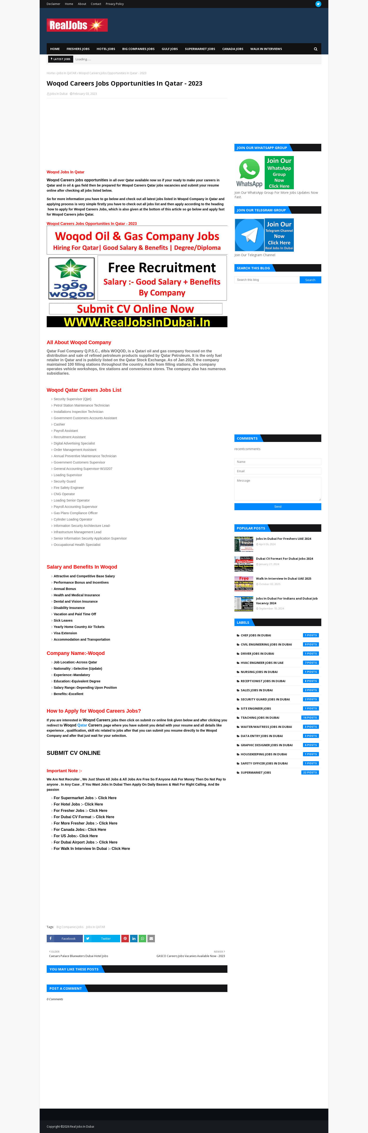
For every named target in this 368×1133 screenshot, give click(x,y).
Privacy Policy (115, 4)
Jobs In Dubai (59, 94)
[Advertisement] (137, 136)
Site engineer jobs (280, 708)
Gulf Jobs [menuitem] (170, 49)
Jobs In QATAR (66, 73)
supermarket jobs (280, 772)
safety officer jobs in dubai (280, 763)
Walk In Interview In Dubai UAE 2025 (283, 578)
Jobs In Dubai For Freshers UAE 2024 (283, 538)
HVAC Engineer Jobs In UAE (280, 663)
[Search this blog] (267, 279)
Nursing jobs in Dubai (280, 672)
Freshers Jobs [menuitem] (78, 49)
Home (69, 4)
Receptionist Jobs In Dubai (280, 681)
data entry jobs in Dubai (280, 736)
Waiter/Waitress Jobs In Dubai (280, 727)
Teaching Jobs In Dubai (280, 717)
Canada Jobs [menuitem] (232, 49)
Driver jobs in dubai (280, 653)
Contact (96, 4)
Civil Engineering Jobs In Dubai (280, 644)
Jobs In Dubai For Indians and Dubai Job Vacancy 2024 (287, 600)
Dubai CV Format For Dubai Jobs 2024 (284, 558)
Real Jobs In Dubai (82, 1127)
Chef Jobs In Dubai (280, 635)
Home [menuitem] (55, 49)
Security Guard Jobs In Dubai (280, 699)
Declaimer (53, 4)
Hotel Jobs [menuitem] (106, 49)
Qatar (82, 725)
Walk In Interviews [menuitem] (266, 49)
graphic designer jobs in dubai (280, 745)
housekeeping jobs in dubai (280, 754)
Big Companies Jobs (70, 927)
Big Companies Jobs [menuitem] (138, 49)
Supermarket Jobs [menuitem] (200, 49)
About (82, 4)
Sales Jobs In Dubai (280, 690)
